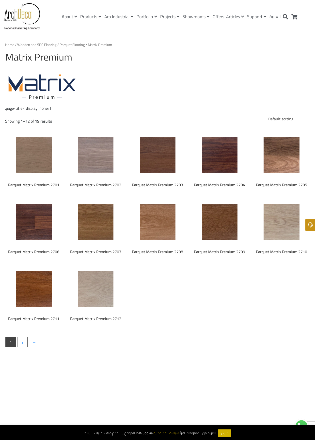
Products (90, 17)
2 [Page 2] (22, 342)
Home (9, 44)
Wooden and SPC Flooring (37, 44)
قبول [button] (224, 433)
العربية (275, 17)
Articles (235, 17)
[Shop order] (287, 119)
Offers (218, 17)
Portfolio (147, 17)
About (69, 17)
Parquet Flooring (72, 44)
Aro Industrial (118, 17)
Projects (169, 17)
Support (256, 17)
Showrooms (196, 17)
